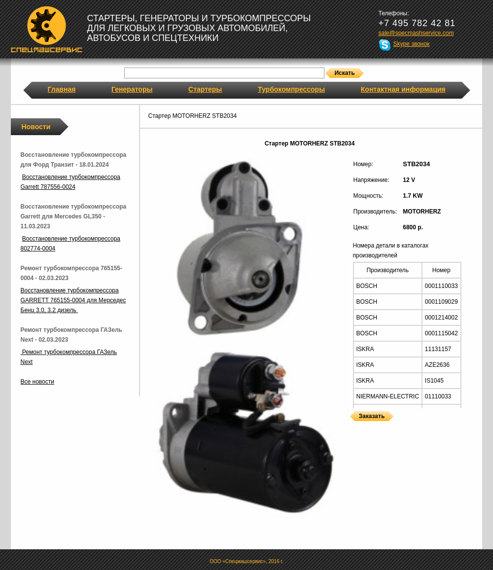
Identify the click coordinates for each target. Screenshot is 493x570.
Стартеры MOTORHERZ (352, 427)
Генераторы (131, 89)
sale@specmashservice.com (416, 33)
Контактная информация (403, 89)
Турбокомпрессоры (291, 89)
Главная (62, 89)
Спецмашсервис (46, 29)
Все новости (37, 381)
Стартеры (205, 89)
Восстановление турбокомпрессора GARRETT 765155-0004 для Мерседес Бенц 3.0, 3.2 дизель (73, 300)
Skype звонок (411, 43)
